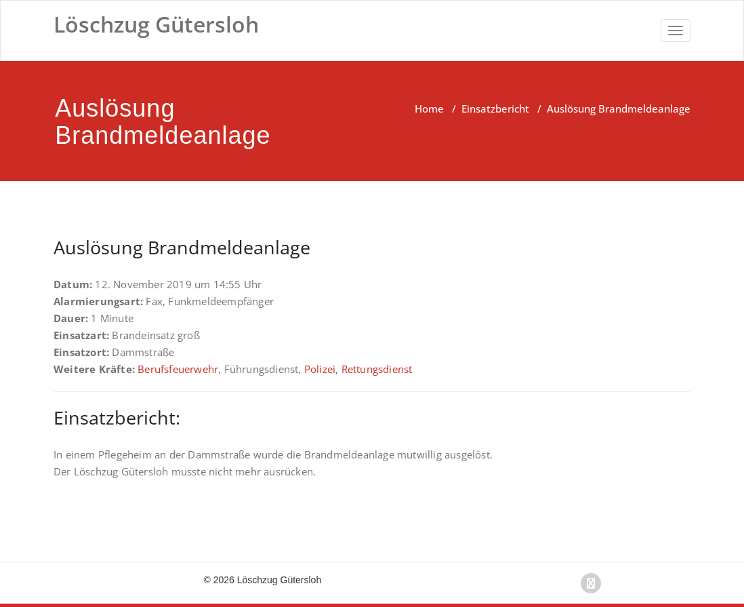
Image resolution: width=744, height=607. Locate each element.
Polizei (319, 369)
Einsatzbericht (495, 108)
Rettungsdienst (377, 369)
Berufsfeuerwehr (178, 369)
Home (429, 108)
